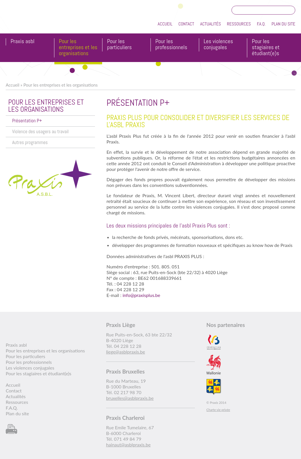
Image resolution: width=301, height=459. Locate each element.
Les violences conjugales (218, 44)
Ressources (239, 24)
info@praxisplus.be (141, 295)
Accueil (165, 24)
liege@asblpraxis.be (125, 351)
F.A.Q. (261, 24)
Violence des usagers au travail (40, 132)
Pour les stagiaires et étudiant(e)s (266, 47)
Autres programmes (29, 142)
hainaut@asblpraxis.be (128, 444)
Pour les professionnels (171, 44)
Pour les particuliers (119, 44)
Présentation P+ (27, 121)
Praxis (32, 19)
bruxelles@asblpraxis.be (130, 398)
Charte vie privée (218, 410)
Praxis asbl (22, 41)
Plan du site (283, 24)
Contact (186, 24)
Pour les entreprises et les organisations (78, 47)
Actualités (210, 24)
